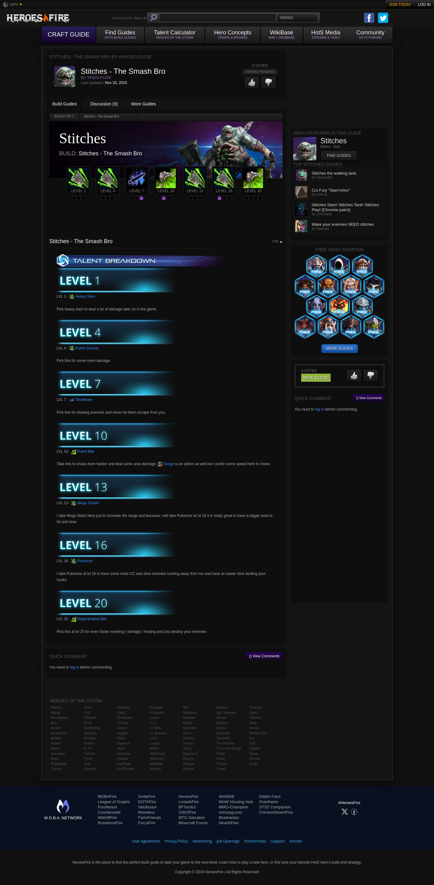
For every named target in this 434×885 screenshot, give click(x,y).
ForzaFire (146, 823)
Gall (87, 764)
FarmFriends (149, 817)
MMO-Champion (233, 807)
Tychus (221, 764)
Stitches (222, 723)
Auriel (55, 748)
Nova (187, 733)
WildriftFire (107, 817)
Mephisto (190, 712)
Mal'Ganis (157, 753)
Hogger (122, 733)
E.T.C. (88, 748)
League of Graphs (114, 801)
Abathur (57, 707)
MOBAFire (107, 796)
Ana (54, 723)
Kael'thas (124, 764)
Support (278, 841)
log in (74, 667)
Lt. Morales (158, 733)
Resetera (146, 812)
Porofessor (107, 807)
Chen (88, 707)
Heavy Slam (82, 296)
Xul (251, 738)
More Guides (143, 103)
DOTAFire (147, 801)
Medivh (155, 769)
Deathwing (92, 728)
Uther (253, 712)
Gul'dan (123, 723)
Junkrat (122, 758)
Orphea (188, 738)
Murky (187, 723)
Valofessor (147, 807)
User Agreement (146, 841)
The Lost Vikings (228, 748)
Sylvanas (223, 733)
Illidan (121, 738)
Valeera (255, 717)
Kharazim (157, 712)
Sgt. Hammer (226, 712)
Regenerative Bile (88, 619)
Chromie (90, 717)
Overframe (268, 801)
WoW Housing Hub (236, 801)
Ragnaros (190, 753)
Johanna (123, 753)
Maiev (154, 748)
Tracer (221, 758)
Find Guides (339, 155)
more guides (339, 348)
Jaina (121, 748)
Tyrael (220, 769)
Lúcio (154, 738)
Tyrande (255, 707)
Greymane (125, 717)
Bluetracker (229, 817)
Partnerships (255, 841)
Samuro (222, 707)
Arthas (56, 743)
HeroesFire (188, 796)
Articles (295, 841)
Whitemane (258, 733)
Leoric (154, 717)
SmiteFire (146, 796)
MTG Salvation (191, 817)
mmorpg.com (230, 812)
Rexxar (188, 769)
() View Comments (264, 656)
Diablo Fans (269, 796)
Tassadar (223, 738)
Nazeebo (190, 728)
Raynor (188, 758)
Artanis (56, 738)
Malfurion (157, 758)
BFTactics (187, 807)
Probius (188, 743)
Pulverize (82, 561)
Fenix (88, 758)
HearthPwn (229, 823)
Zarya (253, 753)
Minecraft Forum (193, 823)
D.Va (87, 723)
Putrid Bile (82, 451)
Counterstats (109, 812)
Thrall (220, 753)
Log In (424, 4)
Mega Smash (85, 503)
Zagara (254, 748)
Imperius (123, 743)
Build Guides (64, 103)
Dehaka (90, 738)
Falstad (89, 753)
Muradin (189, 717)
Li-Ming (155, 728)
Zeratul (254, 758)
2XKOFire (187, 812)
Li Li (153, 723)
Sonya (221, 717)
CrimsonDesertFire (276, 812)
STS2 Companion (275, 807)
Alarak (55, 712)
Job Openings (228, 841)
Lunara (155, 743)
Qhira (187, 748)
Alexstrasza (59, 717)
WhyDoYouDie (99, 77)
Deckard (90, 733)
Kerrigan (156, 707)
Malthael (156, 764)
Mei (186, 707)
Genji (121, 712)
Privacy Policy (176, 841)
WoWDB (226, 796)
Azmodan (58, 753)
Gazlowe (123, 707)
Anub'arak (58, 733)
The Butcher (225, 743)
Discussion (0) (104, 103)
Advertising (202, 841)
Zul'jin (253, 764)
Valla (253, 723)
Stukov (221, 728)
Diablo (88, 743)
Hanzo (122, 728)
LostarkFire (188, 801)
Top (275, 241)
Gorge (166, 464)
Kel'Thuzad (125, 769)
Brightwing (59, 764)
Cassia (56, 769)
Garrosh (90, 769)
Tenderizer (81, 400)
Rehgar (188, 764)
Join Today (400, 4)
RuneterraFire (110, 823)
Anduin (56, 728)
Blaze (55, 758)
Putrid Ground (83, 348)
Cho (87, 712)
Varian (254, 728)
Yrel (252, 743)
